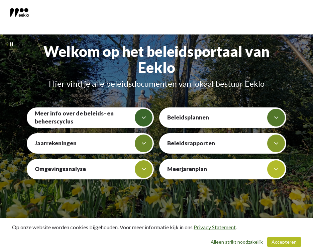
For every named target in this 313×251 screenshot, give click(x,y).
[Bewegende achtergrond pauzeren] (11, 43)
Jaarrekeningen (93, 143)
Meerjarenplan (226, 169)
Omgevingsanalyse (93, 169)
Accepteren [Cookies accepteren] (284, 242)
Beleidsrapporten (226, 143)
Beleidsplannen (226, 118)
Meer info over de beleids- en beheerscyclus (93, 118)
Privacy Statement (215, 227)
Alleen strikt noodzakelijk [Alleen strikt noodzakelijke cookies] (237, 242)
